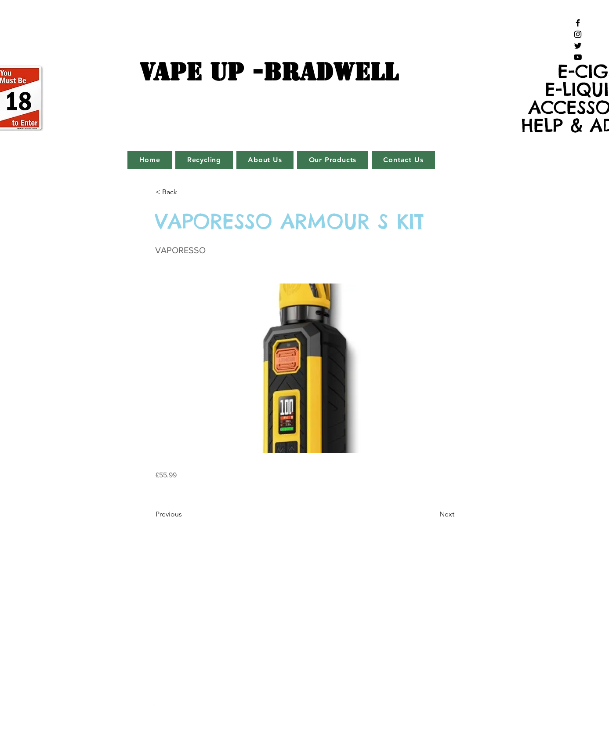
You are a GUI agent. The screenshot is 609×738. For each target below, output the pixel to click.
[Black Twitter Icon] (578, 46)
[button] (185, 192)
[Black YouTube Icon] (578, 57)
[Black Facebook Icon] (578, 23)
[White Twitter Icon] (141, 704)
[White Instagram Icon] (126, 704)
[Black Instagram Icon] (578, 34)
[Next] (432, 514)
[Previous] (185, 514)
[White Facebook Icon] (111, 704)
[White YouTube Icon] (156, 704)
